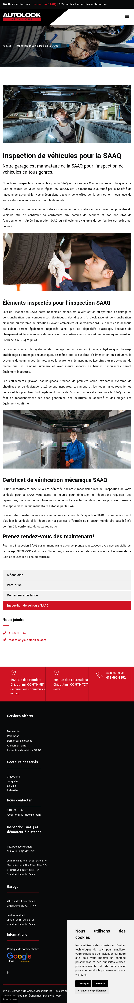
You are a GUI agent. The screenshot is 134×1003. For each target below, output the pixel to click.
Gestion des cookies (10, 999)
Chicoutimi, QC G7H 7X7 (21, 906)
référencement (34, 996)
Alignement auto (17, 746)
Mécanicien (15, 575)
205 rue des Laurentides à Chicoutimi (83, 4)
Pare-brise (14, 585)
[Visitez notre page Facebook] (8, 972)
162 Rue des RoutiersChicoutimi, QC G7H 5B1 (27, 682)
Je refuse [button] (100, 983)
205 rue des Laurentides (21, 901)
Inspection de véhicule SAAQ (28, 605)
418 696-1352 (17, 633)
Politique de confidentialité (23, 949)
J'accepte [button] (83, 983)
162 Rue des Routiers (16, 4)
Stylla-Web (54, 996)
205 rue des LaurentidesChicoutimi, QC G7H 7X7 (70, 682)
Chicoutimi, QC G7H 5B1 (21, 851)
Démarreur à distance (22, 595)
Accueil (7, 46)
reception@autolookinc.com (27, 640)
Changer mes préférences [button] (92, 990)
